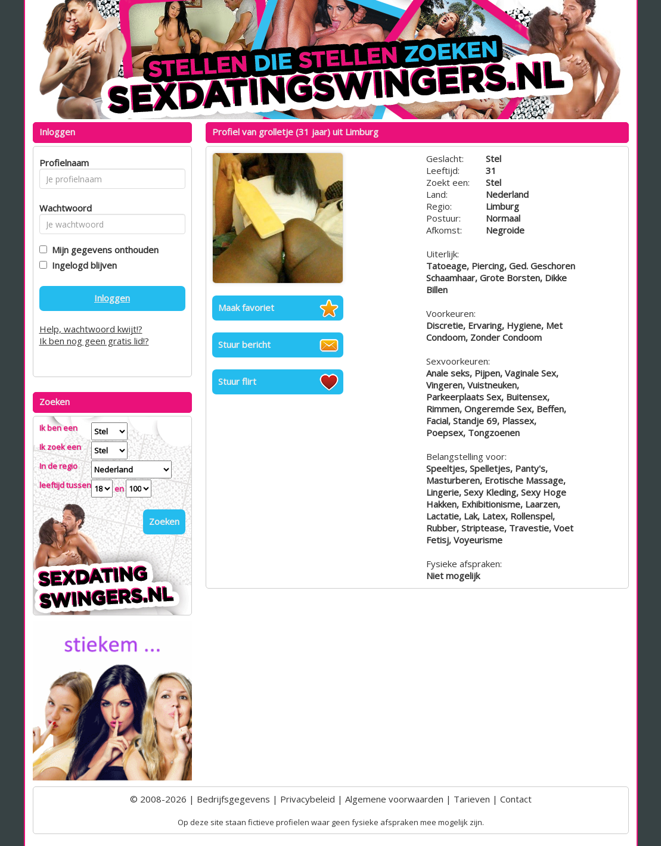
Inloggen (112, 298)
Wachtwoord (62, 208)
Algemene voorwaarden (394, 799)
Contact (516, 799)
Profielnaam (62, 163)
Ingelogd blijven (82, 265)
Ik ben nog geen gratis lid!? (94, 341)
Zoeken (164, 521)
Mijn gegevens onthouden (103, 250)
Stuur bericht (244, 344)
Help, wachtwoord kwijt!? (90, 329)
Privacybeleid (307, 799)
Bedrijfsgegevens (233, 799)
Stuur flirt (237, 381)
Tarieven (472, 799)
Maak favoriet (246, 307)
